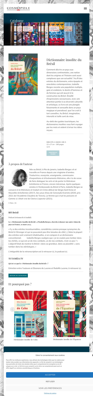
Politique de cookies (50, 393)
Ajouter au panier (53, 153)
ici (53, 251)
